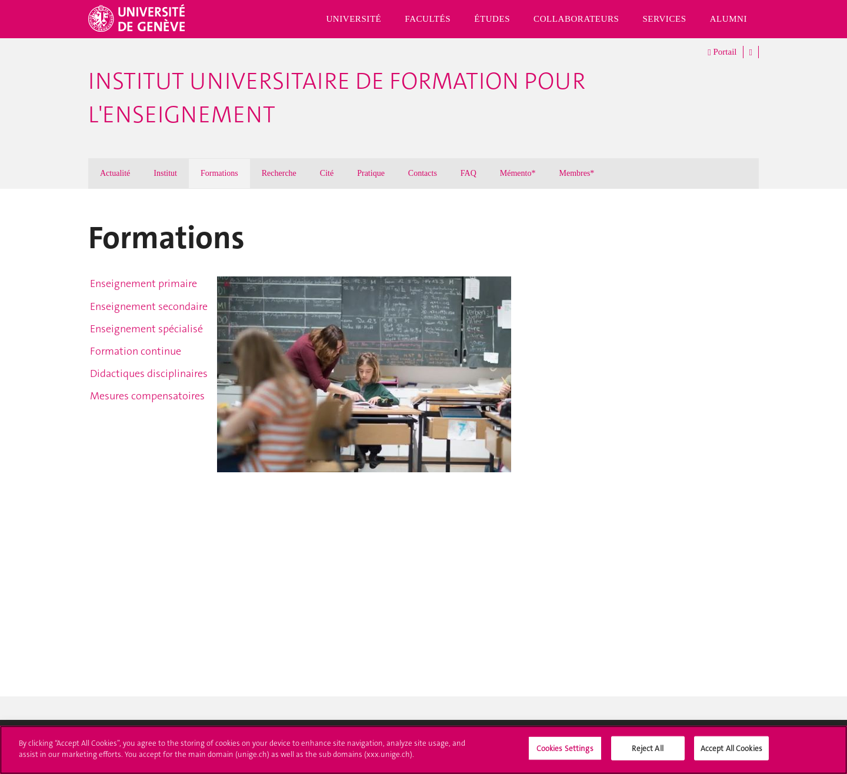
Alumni (728, 19)
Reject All (647, 755)
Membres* (576, 173)
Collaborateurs (576, 19)
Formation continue (135, 351)
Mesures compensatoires (147, 396)
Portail (722, 52)
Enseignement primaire (143, 283)
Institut (165, 173)
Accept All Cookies (731, 755)
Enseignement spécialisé (146, 329)
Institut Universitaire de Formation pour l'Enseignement (336, 98)
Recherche (279, 173)
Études (492, 19)
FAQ (468, 173)
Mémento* (518, 173)
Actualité (115, 173)
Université (353, 19)
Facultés (428, 19)
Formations (219, 173)
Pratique (371, 173)
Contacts (422, 173)
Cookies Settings (564, 755)
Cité (327, 173)
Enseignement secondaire (149, 306)
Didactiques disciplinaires (149, 373)
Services (664, 19)
